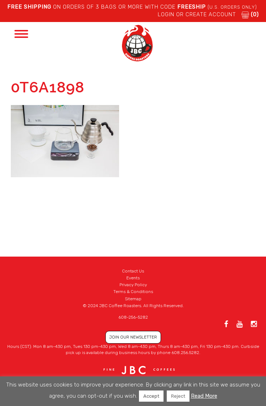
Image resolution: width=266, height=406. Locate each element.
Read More (204, 396)
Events (133, 277)
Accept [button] (151, 396)
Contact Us (133, 271)
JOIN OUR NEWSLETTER (133, 337)
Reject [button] (178, 396)
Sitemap (133, 298)
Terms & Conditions (133, 291)
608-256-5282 (133, 317)
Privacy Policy (133, 284)
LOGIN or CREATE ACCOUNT (197, 14)
